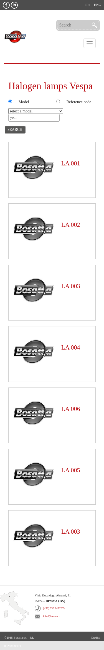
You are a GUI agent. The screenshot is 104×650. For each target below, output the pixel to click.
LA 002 (70, 224)
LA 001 (70, 163)
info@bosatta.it (51, 616)
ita (87, 5)
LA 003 (70, 286)
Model (24, 102)
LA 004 (70, 347)
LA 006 (70, 408)
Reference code (79, 102)
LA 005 (70, 470)
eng (97, 5)
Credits (95, 637)
